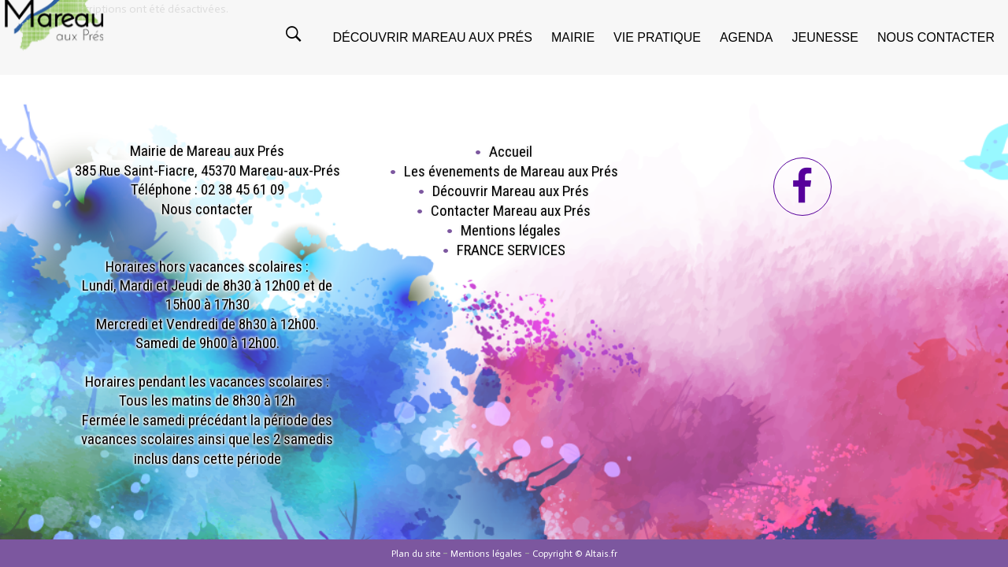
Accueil (510, 152)
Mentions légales (511, 230)
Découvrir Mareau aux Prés (510, 191)
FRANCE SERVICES (511, 250)
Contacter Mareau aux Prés (511, 211)
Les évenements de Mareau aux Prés (511, 171)
